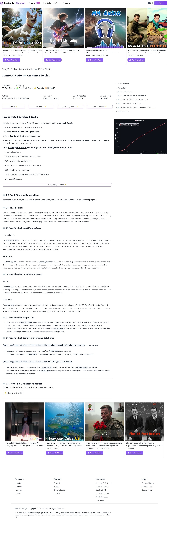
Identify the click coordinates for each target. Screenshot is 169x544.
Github (13, 107)
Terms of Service (148, 483)
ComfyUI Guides (101, 487)
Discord (57, 483)
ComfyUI (20, 3)
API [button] (56, 3)
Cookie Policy (147, 490)
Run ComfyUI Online (57, 185)
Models (47, 3)
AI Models (57, 515)
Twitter (17, 493)
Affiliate (57, 493)
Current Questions (70, 107)
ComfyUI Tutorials (102, 493)
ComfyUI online (61, 513)
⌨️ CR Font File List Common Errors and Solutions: (136, 107)
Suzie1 (4, 98)
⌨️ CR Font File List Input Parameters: (131, 96)
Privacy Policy (147, 487)
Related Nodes (123, 111)
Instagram (18, 490)
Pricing (66, 3)
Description (121, 88)
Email (56, 487)
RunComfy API (101, 490)
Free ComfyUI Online (103, 483)
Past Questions (100, 107)
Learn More (99, 500)
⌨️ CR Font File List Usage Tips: (129, 103)
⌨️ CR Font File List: (124, 92)
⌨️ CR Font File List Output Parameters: (132, 100)
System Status (59, 490)
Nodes (14, 69)
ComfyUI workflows (103, 513)
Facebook (18, 487)
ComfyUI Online (17, 147)
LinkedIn (18, 483)
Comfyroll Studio (25, 69)
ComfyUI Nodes (101, 497)
